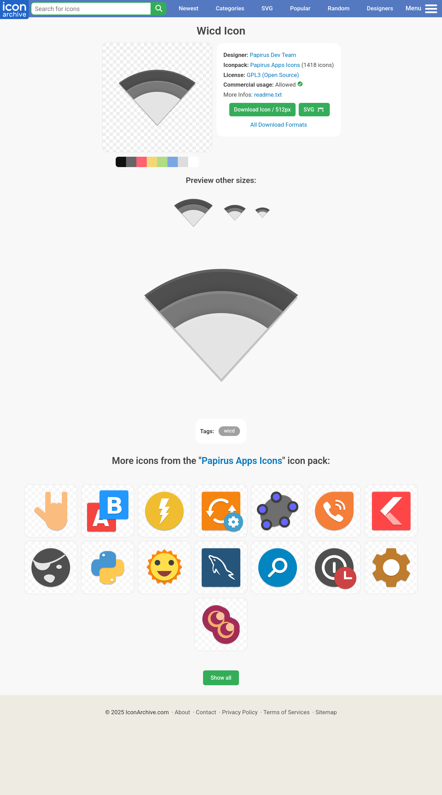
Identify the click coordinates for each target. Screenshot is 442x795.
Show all (221, 678)
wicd (229, 431)
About (182, 712)
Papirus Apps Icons (275, 64)
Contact (206, 712)
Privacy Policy (240, 712)
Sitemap (326, 712)
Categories (230, 8)
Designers (380, 8)
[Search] (158, 8)
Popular (300, 8)
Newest (188, 8)
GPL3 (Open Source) (273, 74)
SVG (267, 8)
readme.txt (268, 94)
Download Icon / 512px (262, 109)
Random (338, 8)
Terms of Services (286, 712)
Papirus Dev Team (273, 54)
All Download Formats (278, 124)
